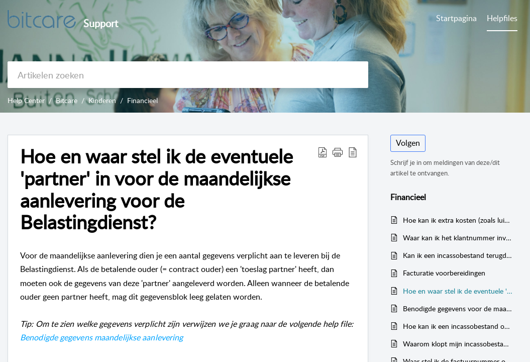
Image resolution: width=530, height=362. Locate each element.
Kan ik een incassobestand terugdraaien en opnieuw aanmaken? (458, 255)
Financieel (142, 100)
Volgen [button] (408, 142)
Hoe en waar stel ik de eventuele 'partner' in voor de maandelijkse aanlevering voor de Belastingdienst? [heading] (156, 189)
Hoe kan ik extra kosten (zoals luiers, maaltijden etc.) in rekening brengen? (458, 220)
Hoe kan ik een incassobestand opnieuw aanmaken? (458, 326)
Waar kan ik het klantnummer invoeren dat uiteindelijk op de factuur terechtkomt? (458, 237)
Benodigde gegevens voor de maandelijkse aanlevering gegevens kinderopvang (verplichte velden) (458, 308)
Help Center (26, 100)
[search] (188, 74)
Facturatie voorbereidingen (444, 273)
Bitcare (66, 100)
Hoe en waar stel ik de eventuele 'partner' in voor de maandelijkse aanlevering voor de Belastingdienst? (458, 291)
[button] (322, 151)
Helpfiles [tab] (502, 18)
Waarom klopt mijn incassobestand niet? (458, 343)
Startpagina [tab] (456, 18)
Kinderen (102, 100)
